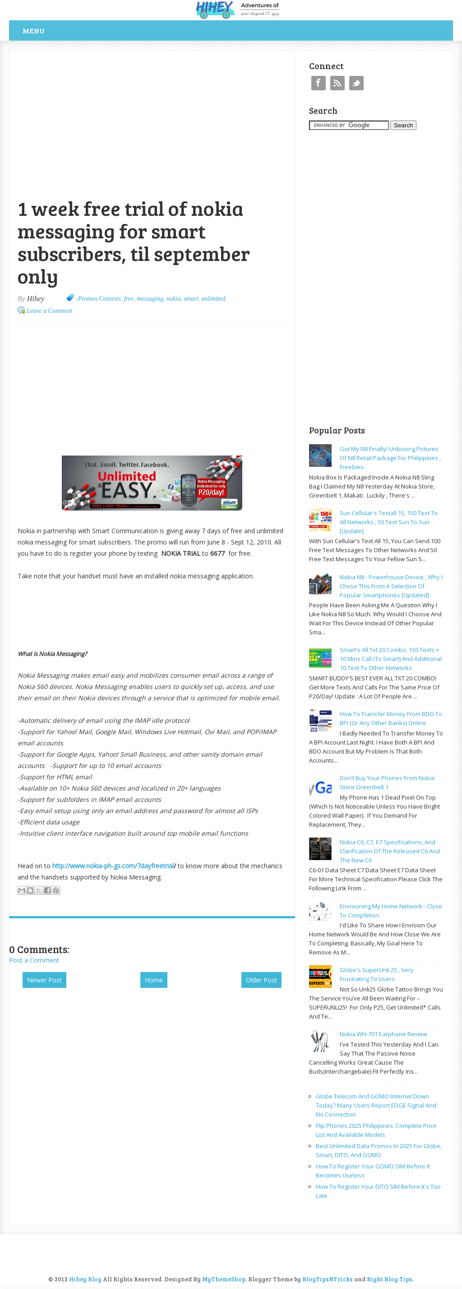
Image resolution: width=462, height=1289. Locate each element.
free (129, 298)
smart (191, 298)
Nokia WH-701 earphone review (383, 1034)
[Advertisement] (114, 54)
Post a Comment (34, 960)
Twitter (356, 83)
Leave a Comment (49, 310)
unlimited (213, 298)
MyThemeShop (223, 1279)
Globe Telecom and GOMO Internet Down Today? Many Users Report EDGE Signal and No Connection (376, 1105)
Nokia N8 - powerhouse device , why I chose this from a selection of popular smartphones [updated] (391, 586)
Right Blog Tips (389, 1279)
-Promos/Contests (98, 298)
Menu (34, 30)
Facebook (318, 83)
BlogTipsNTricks (327, 1279)
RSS (337, 83)
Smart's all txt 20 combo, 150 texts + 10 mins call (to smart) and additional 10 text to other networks (391, 659)
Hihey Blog (85, 1279)
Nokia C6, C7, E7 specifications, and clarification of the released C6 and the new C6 (390, 851)
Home (154, 980)
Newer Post (44, 980)
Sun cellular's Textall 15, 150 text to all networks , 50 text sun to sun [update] (389, 522)
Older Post (261, 980)
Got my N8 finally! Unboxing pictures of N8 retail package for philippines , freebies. (390, 458)
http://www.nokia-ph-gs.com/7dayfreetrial (113, 865)
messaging (150, 298)
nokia (173, 298)
